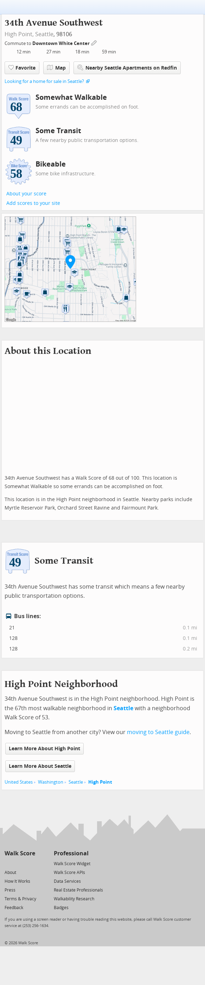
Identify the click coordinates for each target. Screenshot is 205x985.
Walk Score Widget (72, 863)
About (10, 872)
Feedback (14, 907)
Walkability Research (74, 898)
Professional (71, 853)
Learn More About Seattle (40, 766)
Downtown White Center (61, 43)
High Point (100, 782)
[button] (70, 261)
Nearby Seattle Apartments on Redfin (127, 67)
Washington (50, 782)
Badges (61, 907)
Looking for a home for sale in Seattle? (44, 81)
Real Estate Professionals (78, 890)
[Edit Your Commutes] (94, 42)
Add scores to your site (33, 203)
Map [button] (56, 68)
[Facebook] (19, 863)
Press (10, 890)
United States (19, 782)
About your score (26, 194)
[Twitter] (9, 863)
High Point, (19, 34)
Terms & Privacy (20, 898)
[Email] (30, 863)
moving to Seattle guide (158, 732)
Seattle (44, 34)
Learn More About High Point (44, 749)
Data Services (67, 881)
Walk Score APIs (69, 872)
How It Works (17, 881)
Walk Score (20, 853)
